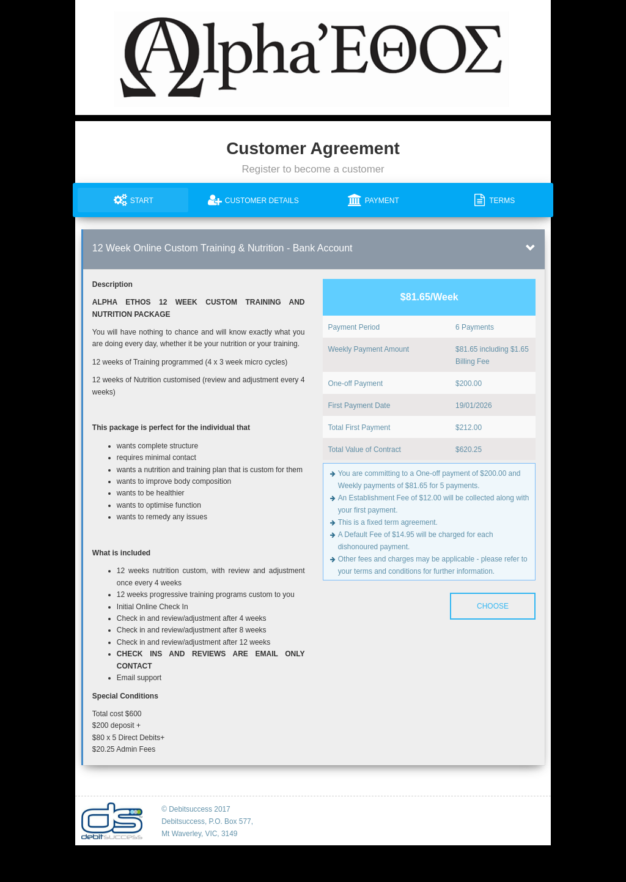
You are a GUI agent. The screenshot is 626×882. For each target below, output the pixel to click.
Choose (493, 606)
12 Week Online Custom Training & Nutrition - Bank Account (222, 248)
